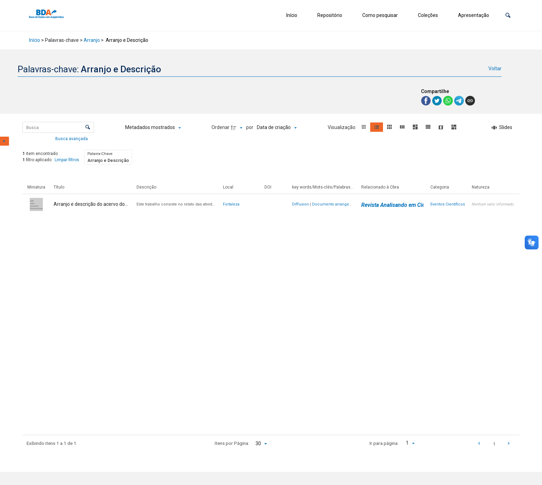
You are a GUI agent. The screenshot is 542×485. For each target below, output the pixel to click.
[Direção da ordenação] (237, 127)
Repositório (329, 15)
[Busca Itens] (58, 127)
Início (291, 15)
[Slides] (502, 127)
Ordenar (221, 127)
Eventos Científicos (447, 204)
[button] (508, 15)
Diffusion (300, 204)
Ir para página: (384, 443)
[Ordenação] (276, 127)
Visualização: (342, 127)
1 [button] (494, 444)
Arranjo (92, 40)
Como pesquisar (380, 15)
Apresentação (473, 15)
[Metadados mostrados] (153, 127)
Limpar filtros (67, 159)
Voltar (495, 68)
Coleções (428, 15)
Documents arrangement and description (350, 204)
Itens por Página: (232, 443)
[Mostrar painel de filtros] (4, 141)
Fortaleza (231, 204)
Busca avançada (72, 138)
